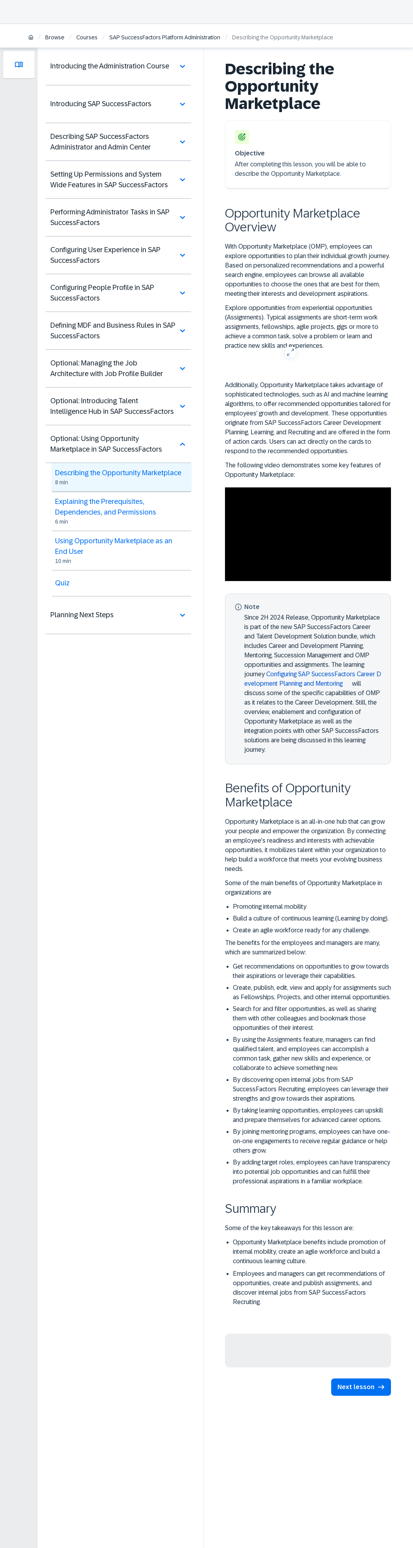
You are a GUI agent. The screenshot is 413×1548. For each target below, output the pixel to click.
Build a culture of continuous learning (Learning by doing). (311, 918)
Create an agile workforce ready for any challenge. (301, 930)
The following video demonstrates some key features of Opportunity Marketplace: (303, 470)
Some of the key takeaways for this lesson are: (289, 1228)
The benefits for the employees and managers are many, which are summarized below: (302, 947)
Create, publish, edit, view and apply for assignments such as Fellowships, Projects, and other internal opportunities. (312, 992)
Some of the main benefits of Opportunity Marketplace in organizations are (303, 888)
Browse (55, 37)
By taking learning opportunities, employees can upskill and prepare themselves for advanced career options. (308, 1115)
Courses (87, 37)
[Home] (30, 38)
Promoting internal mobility (269, 906)
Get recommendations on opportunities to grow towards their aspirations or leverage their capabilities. (311, 971)
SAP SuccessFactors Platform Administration (164, 37)
